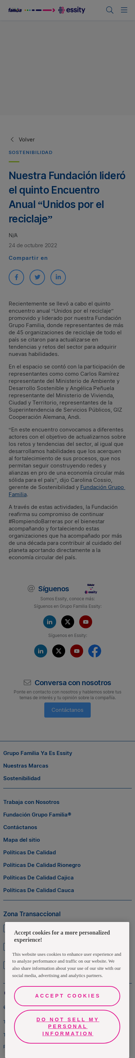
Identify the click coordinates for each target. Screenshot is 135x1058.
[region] (67, 990)
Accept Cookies (67, 996)
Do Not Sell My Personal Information (67, 1026)
